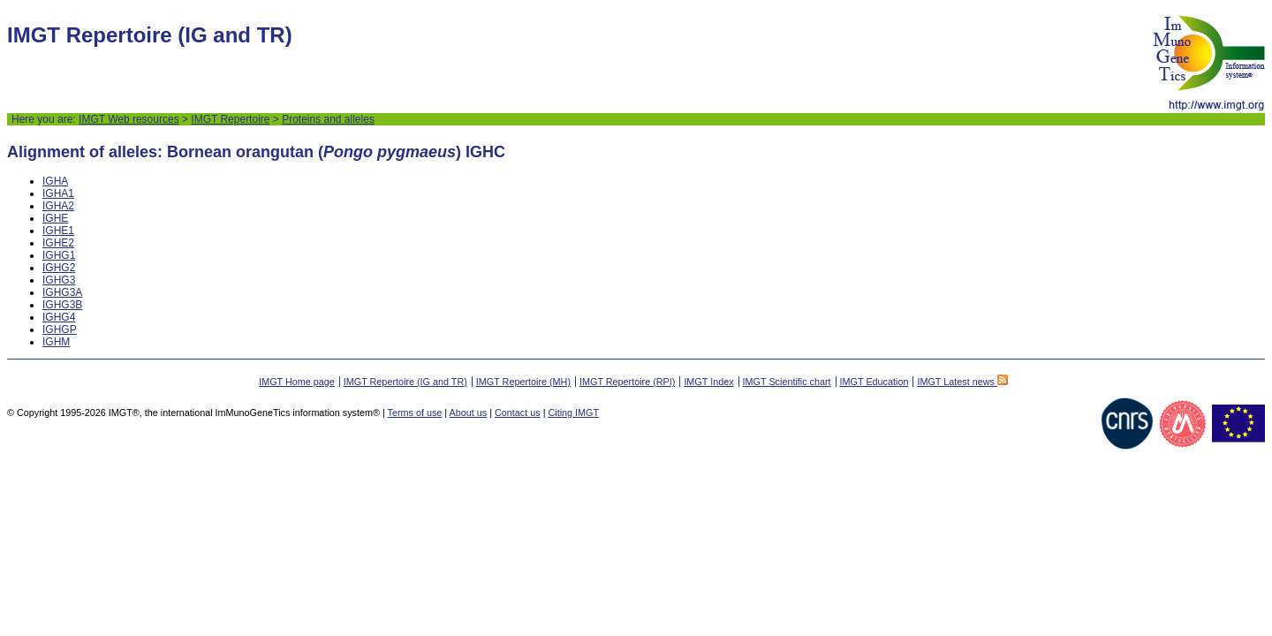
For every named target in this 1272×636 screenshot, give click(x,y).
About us (469, 412)
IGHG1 (58, 255)
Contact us (518, 412)
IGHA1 (58, 193)
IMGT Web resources (129, 119)
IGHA (55, 181)
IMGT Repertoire (230, 119)
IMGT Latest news (962, 381)
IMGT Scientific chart (787, 381)
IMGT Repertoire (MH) (523, 381)
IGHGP (59, 329)
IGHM (56, 342)
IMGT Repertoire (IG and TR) (405, 381)
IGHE (55, 218)
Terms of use (415, 412)
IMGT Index (708, 381)
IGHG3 (58, 280)
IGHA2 (58, 206)
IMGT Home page (297, 381)
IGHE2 (58, 243)
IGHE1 (58, 230)
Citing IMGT (573, 412)
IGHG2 (58, 267)
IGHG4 (58, 317)
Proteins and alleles (328, 119)
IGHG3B (62, 305)
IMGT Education (874, 381)
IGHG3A (62, 292)
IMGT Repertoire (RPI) (627, 381)
